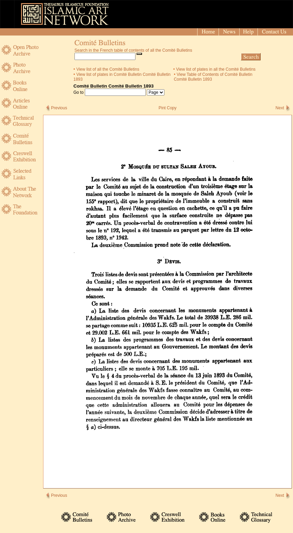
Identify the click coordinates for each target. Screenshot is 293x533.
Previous (59, 107)
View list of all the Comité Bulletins (107, 69)
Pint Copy (167, 107)
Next (279, 107)
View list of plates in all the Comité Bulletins (216, 69)
